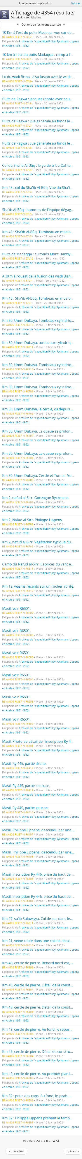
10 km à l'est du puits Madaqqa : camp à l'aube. (41, 54)
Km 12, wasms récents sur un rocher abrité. (38, 586)
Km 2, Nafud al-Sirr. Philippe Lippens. (32, 519)
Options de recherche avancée (41, 25)
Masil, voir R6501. (16, 608)
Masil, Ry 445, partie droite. (24, 763)
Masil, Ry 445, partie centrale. (26, 785)
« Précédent (16, 1151)
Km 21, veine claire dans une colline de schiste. (40, 940)
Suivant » (73, 1151)
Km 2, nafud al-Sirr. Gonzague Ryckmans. (35, 497)
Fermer (76, 3)
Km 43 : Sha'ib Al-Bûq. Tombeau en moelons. (38, 231)
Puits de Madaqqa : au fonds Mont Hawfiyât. (38, 254)
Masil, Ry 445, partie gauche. (25, 807)
